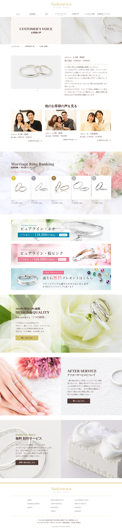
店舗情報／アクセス (104, 14)
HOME (29, 500)
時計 (47, 14)
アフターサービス (61, 14)
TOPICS (53, 511)
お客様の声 (75, 14)
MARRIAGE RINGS (33, 503)
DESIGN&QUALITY (57, 500)
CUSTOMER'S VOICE (81, 500)
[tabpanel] (36, 63)
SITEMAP (78, 511)
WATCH (29, 507)
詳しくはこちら (27, 329)
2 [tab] (37, 81)
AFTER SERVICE (56, 503)
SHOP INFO (54, 507)
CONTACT (78, 507)
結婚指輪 (32, 14)
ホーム (18, 14)
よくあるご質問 (89, 14)
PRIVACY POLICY (80, 503)
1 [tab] (35, 81)
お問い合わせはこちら (27, 454)
